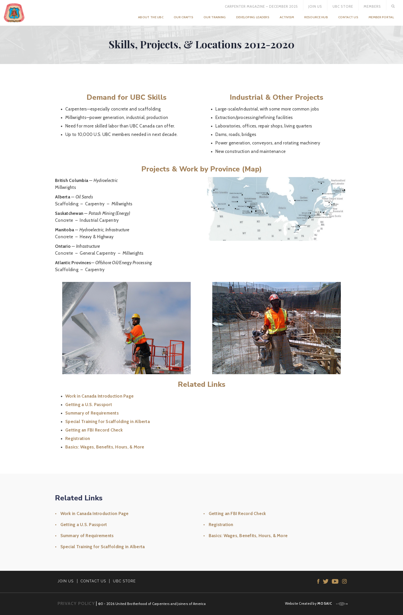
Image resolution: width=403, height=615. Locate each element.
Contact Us (348, 17)
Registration (77, 438)
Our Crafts (183, 17)
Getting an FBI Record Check (94, 430)
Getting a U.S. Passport (88, 404)
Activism (287, 17)
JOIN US (66, 581)
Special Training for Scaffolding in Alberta (107, 421)
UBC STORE (124, 581)
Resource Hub (316, 17)
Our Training (215, 17)
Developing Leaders (252, 17)
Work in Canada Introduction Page (99, 396)
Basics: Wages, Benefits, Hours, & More (104, 446)
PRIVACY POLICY (76, 603)
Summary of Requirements (92, 413)
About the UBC (150, 17)
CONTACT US (93, 581)
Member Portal (381, 17)
